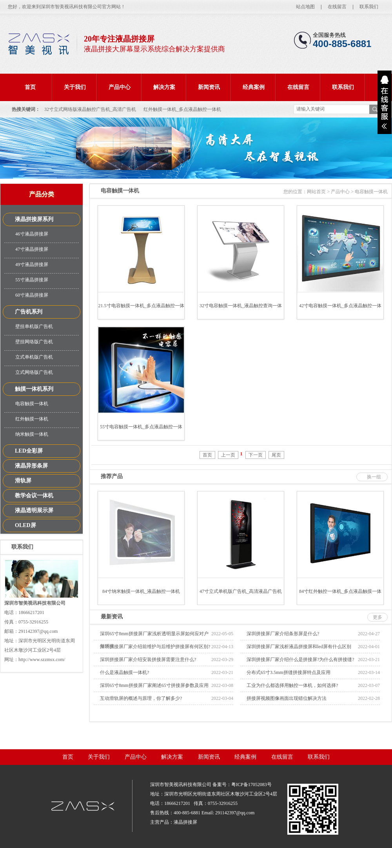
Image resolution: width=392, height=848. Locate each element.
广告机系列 (28, 312)
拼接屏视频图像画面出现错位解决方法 (287, 698)
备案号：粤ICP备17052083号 (242, 784)
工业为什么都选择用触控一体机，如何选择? (292, 685)
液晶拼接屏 (185, 822)
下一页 (256, 455)
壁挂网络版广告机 (34, 341)
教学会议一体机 (34, 495)
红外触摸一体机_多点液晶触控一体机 (182, 109)
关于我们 (75, 87)
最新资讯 (112, 617)
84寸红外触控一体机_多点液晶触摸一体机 (340, 597)
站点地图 (305, 6)
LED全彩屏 (29, 451)
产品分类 (41, 194)
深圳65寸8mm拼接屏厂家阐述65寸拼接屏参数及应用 (154, 685)
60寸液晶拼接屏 (31, 295)
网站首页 (316, 191)
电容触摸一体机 (31, 403)
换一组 (374, 477)
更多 (377, 617)
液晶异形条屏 (31, 466)
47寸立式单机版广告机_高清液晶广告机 (241, 591)
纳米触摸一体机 (31, 434)
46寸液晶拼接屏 (31, 234)
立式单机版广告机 (34, 357)
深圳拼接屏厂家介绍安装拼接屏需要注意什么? (148, 659)
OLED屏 (25, 525)
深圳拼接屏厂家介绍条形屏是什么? (283, 633)
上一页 (228, 455)
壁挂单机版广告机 (34, 326)
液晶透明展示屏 (34, 510)
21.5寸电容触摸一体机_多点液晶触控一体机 (141, 311)
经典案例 (254, 87)
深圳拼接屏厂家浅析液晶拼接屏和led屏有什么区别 (299, 646)
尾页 (276, 455)
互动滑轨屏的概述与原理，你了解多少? (141, 698)
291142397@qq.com (234, 812)
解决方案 (164, 87)
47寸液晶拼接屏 (31, 249)
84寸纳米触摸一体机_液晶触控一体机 (141, 591)
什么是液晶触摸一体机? (124, 672)
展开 (384, 102)
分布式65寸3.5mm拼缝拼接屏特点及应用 (288, 672)
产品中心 (120, 87)
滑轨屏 (23, 481)
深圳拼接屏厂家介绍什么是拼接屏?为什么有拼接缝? (300, 659)
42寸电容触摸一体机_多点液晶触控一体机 (340, 311)
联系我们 (368, 6)
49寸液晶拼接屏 (31, 264)
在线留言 (337, 6)
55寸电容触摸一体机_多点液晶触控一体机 (141, 432)
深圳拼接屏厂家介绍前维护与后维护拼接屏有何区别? (155, 646)
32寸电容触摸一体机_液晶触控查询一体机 (241, 311)
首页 (30, 87)
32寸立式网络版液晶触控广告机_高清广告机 (90, 109)
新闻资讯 (209, 87)
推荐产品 (112, 476)
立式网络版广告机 (34, 372)
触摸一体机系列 (34, 389)
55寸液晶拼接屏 (31, 280)
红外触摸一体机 (31, 419)
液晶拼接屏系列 (34, 219)
